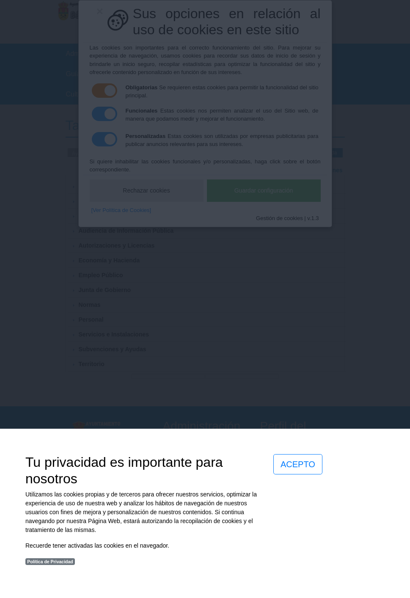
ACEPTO (298, 464)
